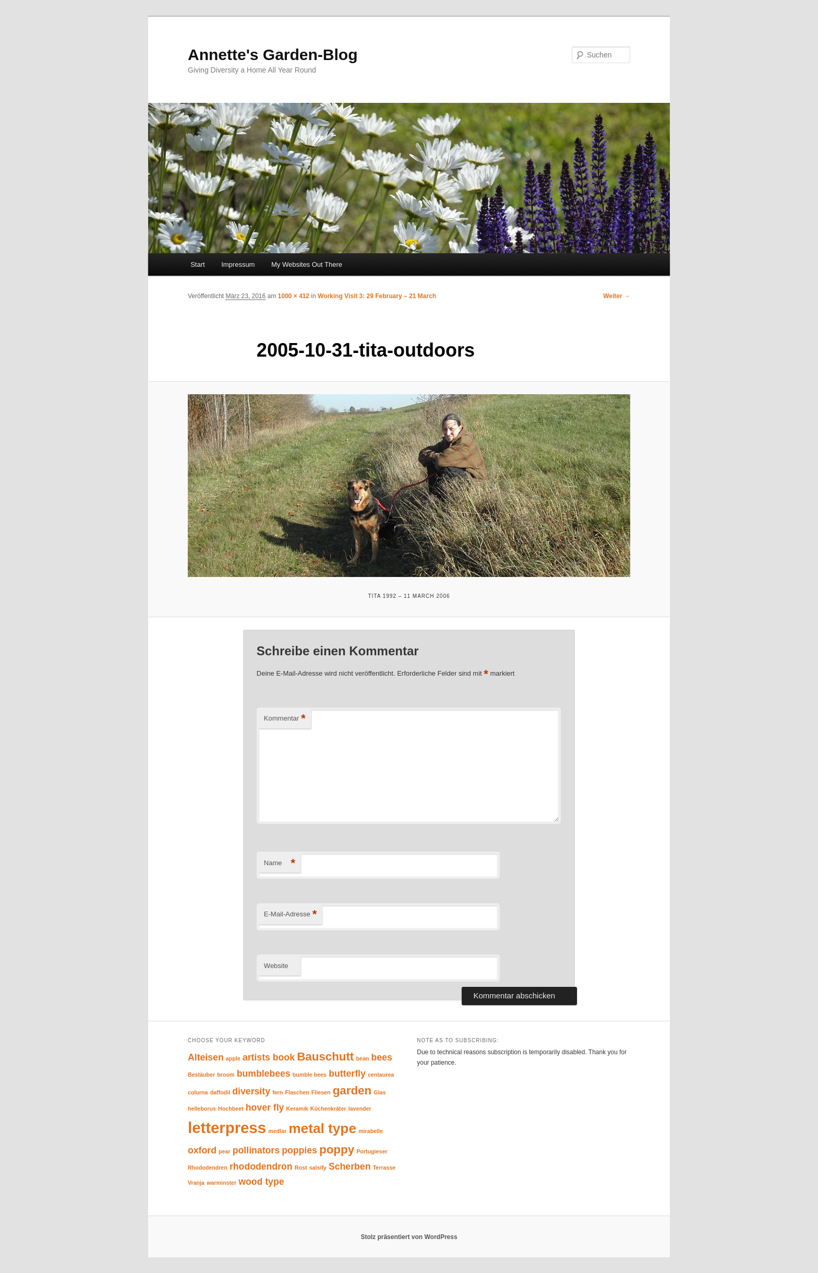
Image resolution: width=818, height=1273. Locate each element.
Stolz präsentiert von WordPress (408, 1237)
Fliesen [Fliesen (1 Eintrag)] (321, 1092)
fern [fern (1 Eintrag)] (277, 1092)
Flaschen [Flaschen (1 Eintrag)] (297, 1092)
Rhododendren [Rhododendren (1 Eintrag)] (207, 1167)
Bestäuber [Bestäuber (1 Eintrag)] (201, 1074)
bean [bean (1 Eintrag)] (362, 1058)
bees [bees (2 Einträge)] (381, 1057)
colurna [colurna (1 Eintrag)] (198, 1092)
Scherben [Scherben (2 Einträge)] (349, 1166)
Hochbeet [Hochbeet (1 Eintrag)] (231, 1108)
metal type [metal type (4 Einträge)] (322, 1128)
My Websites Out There (306, 264)
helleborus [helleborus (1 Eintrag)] (202, 1108)
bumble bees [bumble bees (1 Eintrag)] (310, 1074)
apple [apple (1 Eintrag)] (233, 1058)
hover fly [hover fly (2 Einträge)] (265, 1107)
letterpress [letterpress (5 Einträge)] (227, 1127)
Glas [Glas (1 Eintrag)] (380, 1092)
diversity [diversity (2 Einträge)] (251, 1091)
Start (197, 264)
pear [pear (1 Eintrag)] (225, 1151)
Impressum (238, 264)
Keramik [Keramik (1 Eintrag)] (297, 1108)
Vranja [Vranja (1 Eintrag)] (196, 1183)
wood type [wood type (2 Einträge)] (261, 1181)
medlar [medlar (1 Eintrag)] (277, 1131)
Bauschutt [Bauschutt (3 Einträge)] (325, 1056)
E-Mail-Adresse (290, 914)
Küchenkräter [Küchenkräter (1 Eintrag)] (328, 1108)
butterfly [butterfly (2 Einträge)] (347, 1073)
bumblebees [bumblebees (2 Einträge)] (264, 1073)
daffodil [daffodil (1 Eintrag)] (220, 1092)
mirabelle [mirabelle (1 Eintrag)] (370, 1131)
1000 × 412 (293, 296)
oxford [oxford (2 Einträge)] (202, 1150)
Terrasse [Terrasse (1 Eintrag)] (384, 1167)
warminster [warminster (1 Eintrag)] (221, 1183)
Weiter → (616, 296)
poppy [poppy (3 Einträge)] (336, 1149)
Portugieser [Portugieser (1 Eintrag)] (371, 1151)
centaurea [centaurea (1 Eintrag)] (381, 1074)
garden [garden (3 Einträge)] (352, 1090)
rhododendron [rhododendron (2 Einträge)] (261, 1166)
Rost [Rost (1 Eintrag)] (301, 1167)
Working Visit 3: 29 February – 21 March (377, 296)
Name (279, 863)
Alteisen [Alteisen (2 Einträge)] (206, 1057)
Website (276, 966)
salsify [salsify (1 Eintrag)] (318, 1167)
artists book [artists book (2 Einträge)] (269, 1057)
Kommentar (285, 718)
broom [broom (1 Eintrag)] (225, 1074)
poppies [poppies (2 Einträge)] (299, 1150)
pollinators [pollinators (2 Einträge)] (256, 1150)
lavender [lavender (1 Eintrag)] (359, 1108)
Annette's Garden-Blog (273, 54)
